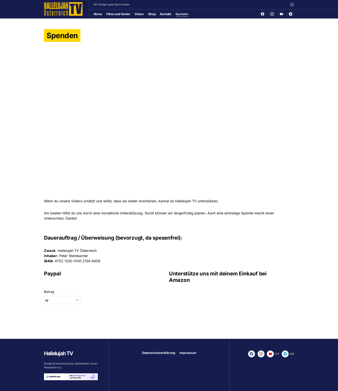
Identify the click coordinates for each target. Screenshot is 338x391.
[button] (292, 4)
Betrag (49, 294)
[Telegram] (290, 14)
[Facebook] (262, 14)
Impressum (188, 353)
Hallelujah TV (58, 353)
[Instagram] (272, 14)
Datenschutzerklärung (158, 353)
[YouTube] (281, 14)
